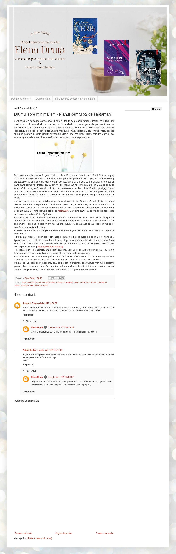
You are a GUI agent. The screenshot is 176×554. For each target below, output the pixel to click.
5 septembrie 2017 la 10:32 (49, 350)
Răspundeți (28, 315)
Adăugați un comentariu (27, 401)
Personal (25, 285)
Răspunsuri (31, 321)
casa (24, 282)
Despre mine (43, 98)
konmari (69, 282)
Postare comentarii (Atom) (40, 538)
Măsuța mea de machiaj (50, 246)
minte (17, 285)
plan (31, 285)
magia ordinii (79, 282)
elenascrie (60, 282)
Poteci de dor (29, 350)
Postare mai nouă (23, 533)
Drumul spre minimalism (45, 282)
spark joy (38, 285)
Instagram (63, 211)
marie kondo (91, 282)
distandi (27, 303)
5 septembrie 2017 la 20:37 (61, 377)
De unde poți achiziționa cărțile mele (75, 98)
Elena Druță (37, 327)
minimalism (102, 282)
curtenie (30, 282)
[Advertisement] (64, 506)
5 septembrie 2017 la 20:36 (61, 327)
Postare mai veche (105, 533)
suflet (45, 285)
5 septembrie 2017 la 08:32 (44, 303)
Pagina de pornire (21, 98)
